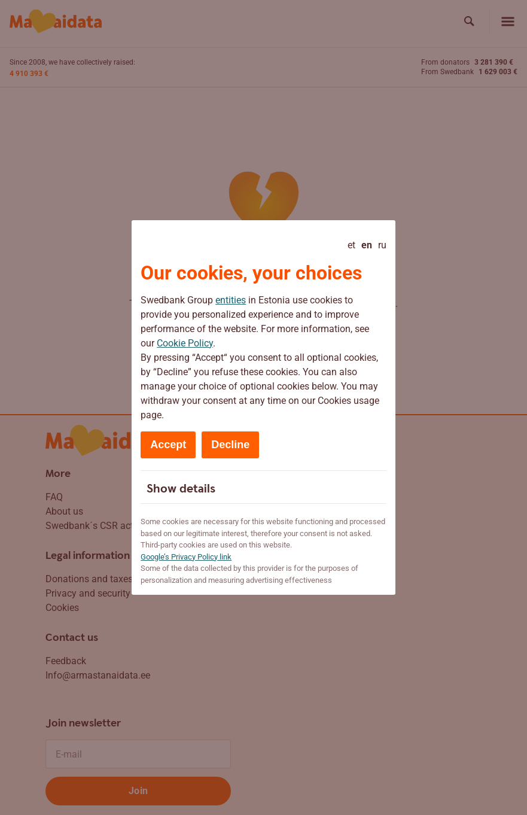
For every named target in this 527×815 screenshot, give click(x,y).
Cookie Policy (185, 343)
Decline (230, 445)
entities (230, 300)
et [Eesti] (351, 245)
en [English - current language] (366, 245)
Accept (168, 445)
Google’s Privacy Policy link (186, 556)
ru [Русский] (382, 245)
